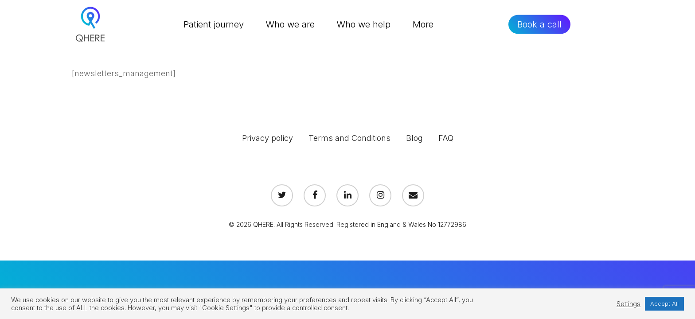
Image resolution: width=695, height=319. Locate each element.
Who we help (363, 24)
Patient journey (214, 24)
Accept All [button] (664, 303)
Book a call (539, 24)
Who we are (290, 24)
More (423, 24)
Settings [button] (628, 304)
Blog (414, 138)
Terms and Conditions (349, 138)
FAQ (445, 138)
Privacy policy (267, 138)
